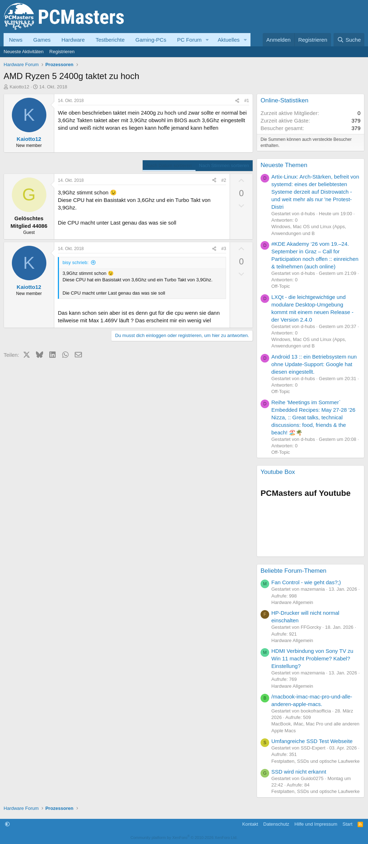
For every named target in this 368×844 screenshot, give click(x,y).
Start (347, 824)
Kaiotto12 (19, 86)
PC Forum (189, 40)
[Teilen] (237, 101)
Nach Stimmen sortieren (224, 165)
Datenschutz (276, 824)
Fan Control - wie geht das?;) (306, 582)
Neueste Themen (284, 165)
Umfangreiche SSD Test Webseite (312, 741)
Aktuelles (229, 40)
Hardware (73, 40)
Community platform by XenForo (184, 837)
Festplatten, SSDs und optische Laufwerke (315, 761)
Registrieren (61, 51)
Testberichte (110, 40)
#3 (223, 248)
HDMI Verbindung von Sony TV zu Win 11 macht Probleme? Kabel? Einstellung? (312, 658)
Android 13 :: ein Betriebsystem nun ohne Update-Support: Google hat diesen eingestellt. (314, 364)
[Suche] (349, 39)
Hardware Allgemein (292, 602)
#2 (223, 180)
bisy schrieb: (75, 262)
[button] (207, 39)
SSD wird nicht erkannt (298, 772)
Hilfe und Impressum (315, 824)
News (16, 40)
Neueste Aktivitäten (23, 51)
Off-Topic (280, 286)
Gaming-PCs (150, 40)
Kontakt (250, 824)
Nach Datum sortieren (169, 165)
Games (42, 40)
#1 (246, 100)
